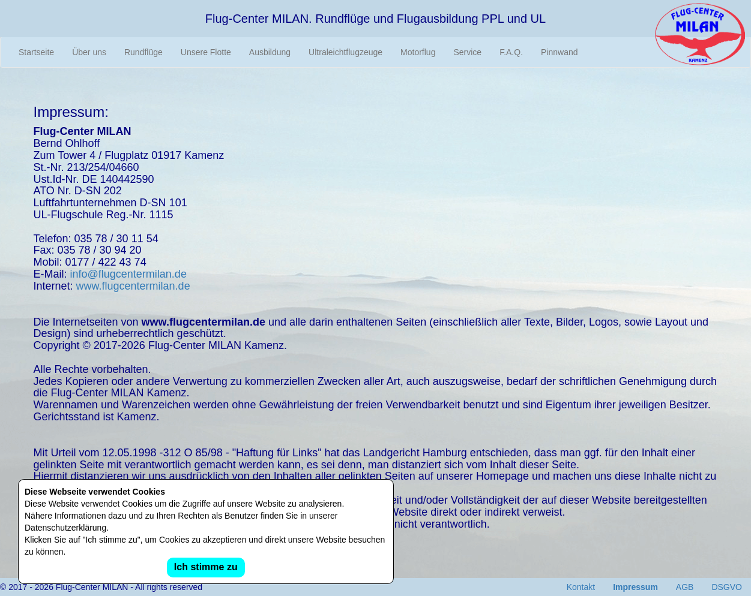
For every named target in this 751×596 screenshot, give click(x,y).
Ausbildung (270, 52)
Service (467, 52)
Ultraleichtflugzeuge (345, 52)
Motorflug (417, 52)
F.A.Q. (511, 52)
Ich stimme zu (206, 567)
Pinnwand (559, 52)
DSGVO (726, 587)
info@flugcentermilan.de (128, 274)
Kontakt (581, 587)
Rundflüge (143, 52)
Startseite (36, 52)
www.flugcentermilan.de (133, 286)
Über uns (89, 52)
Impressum (635, 587)
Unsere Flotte (206, 52)
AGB (685, 587)
